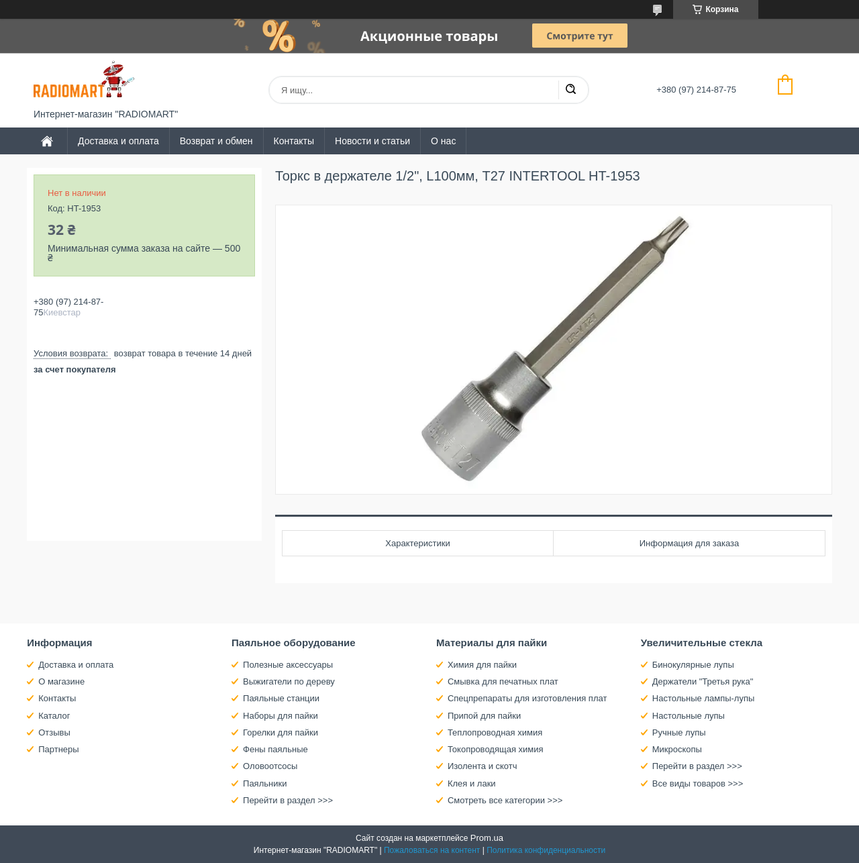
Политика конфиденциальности (546, 850)
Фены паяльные (275, 749)
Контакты (294, 141)
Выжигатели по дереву (289, 681)
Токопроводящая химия (496, 749)
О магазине (61, 681)
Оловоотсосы (270, 766)
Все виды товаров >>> (698, 783)
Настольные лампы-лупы (703, 698)
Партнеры (58, 749)
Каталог (54, 716)
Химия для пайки (482, 665)
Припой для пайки (484, 716)
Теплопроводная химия (495, 732)
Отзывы (54, 732)
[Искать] (570, 90)
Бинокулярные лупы (693, 665)
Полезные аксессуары (288, 665)
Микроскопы (677, 749)
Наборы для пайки (280, 716)
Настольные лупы (688, 716)
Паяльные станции (281, 698)
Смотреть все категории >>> (505, 800)
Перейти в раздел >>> (288, 800)
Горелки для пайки (280, 732)
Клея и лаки (472, 783)
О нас (443, 141)
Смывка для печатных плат (503, 681)
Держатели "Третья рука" (703, 681)
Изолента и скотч (482, 766)
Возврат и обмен (216, 141)
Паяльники (265, 783)
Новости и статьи (372, 141)
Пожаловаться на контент (432, 850)
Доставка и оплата (118, 141)
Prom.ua (486, 838)
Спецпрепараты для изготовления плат (527, 698)
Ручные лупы (679, 732)
